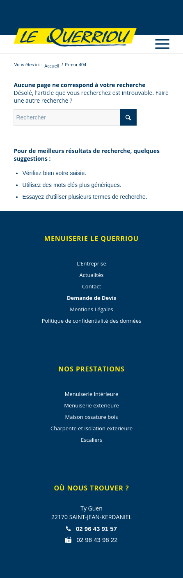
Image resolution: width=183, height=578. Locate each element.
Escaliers (91, 439)
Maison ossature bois (91, 417)
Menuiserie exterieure (91, 405)
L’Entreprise (91, 263)
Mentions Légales (91, 309)
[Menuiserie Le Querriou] (76, 36)
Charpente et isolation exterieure (91, 428)
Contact (91, 286)
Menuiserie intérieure (92, 394)
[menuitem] (158, 36)
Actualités (92, 275)
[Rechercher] (75, 117)
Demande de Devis (91, 297)
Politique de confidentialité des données (92, 320)
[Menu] (158, 44)
